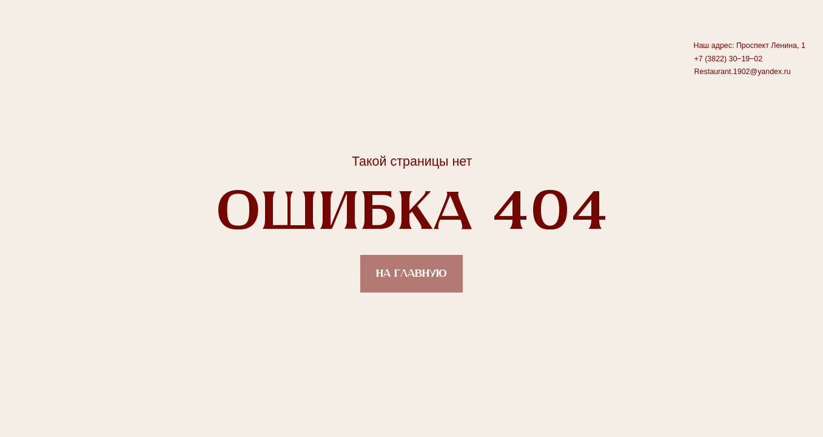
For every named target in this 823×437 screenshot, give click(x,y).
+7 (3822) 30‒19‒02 (728, 59)
